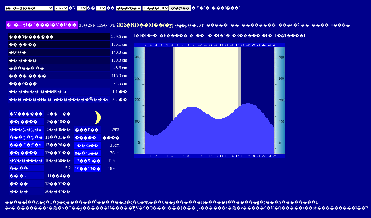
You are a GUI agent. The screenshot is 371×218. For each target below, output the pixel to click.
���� (214, 25)
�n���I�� (219, 8)
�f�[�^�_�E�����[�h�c (241, 35)
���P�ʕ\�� (293, 25)
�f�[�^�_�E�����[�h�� (169, 35)
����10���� (331, 25)
